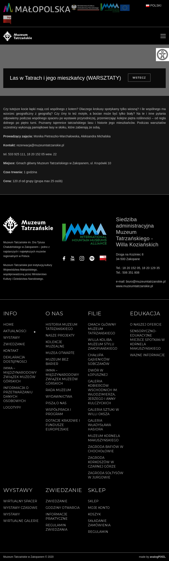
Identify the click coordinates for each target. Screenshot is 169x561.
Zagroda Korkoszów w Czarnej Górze (102, 462)
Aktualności (14, 331)
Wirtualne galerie (21, 521)
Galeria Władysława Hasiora (99, 425)
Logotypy (12, 407)
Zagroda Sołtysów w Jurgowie (105, 475)
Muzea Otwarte (60, 353)
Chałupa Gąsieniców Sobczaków (99, 359)
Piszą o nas (56, 403)
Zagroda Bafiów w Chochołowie (105, 449)
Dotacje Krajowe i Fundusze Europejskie (63, 425)
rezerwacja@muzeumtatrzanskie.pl (40, 145)
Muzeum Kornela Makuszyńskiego (104, 438)
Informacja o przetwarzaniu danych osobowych (17, 394)
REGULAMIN (98, 532)
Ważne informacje (147, 355)
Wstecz (139, 77)
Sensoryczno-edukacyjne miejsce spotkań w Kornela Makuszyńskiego (147, 339)
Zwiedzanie (14, 344)
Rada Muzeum (58, 390)
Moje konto (99, 508)
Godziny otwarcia (63, 508)
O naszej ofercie (146, 324)
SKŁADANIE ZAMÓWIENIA (99, 523)
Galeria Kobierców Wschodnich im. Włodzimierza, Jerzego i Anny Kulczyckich (103, 392)
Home (8, 324)
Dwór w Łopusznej (98, 372)
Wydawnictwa (59, 397)
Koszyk (94, 514)
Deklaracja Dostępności (15, 359)
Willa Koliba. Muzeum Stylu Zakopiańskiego (102, 344)
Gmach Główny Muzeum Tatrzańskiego (102, 329)
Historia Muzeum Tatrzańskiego (61, 327)
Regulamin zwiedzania (56, 527)
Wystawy (11, 338)
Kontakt (10, 351)
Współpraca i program (58, 412)
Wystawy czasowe (20, 508)
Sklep (93, 501)
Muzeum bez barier (57, 361)
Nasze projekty (60, 335)
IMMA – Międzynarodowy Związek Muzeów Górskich (20, 374)
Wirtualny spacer (20, 501)
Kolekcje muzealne (55, 344)
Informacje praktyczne (57, 516)
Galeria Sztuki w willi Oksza (103, 412)
